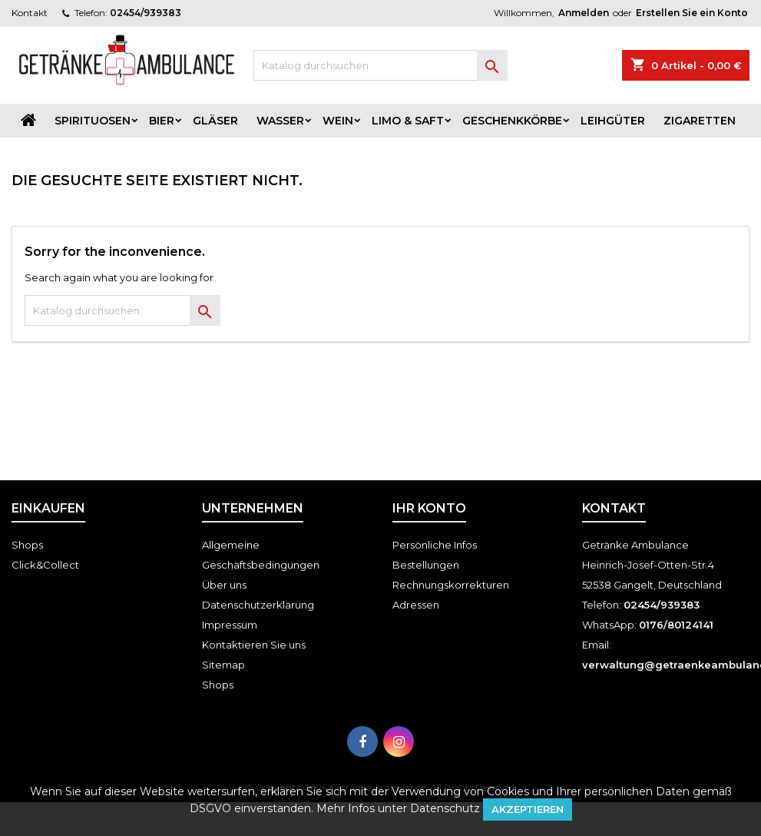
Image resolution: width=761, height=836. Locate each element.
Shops (27, 545)
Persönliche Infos (434, 545)
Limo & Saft (408, 121)
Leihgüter (613, 121)
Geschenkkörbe (512, 121)
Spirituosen (93, 121)
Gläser (215, 121)
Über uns (224, 585)
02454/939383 (145, 12)
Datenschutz (445, 808)
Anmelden (583, 12)
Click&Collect (45, 565)
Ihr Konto (429, 508)
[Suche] (380, 65)
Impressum (229, 625)
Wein (338, 121)
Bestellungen (425, 565)
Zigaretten (699, 121)
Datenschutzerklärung (258, 605)
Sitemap (223, 665)
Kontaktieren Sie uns (254, 645)
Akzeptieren (527, 809)
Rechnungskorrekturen (450, 585)
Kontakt (30, 12)
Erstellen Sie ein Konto (692, 12)
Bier (161, 121)
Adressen (415, 605)
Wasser (280, 121)
